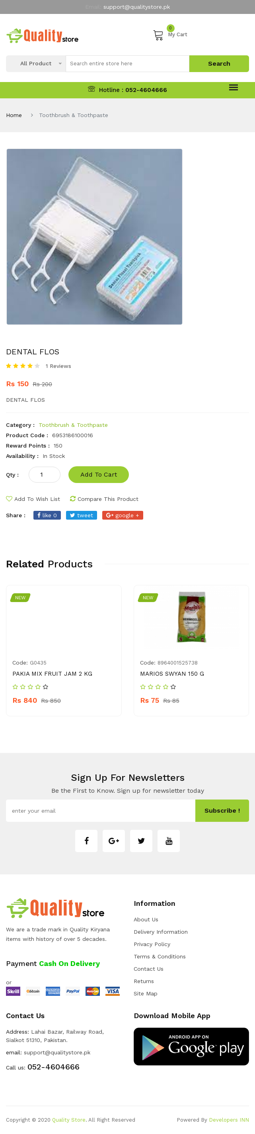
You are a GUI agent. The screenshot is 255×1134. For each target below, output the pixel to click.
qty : (12, 474)
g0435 (38, 663)
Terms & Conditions (160, 956)
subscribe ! (222, 810)
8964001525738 (178, 663)
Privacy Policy (152, 944)
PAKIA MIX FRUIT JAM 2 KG (52, 673)
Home (14, 115)
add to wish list (33, 499)
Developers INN (229, 1120)
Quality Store (69, 1120)
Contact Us (149, 969)
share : (15, 515)
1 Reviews (58, 366)
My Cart (170, 34)
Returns (144, 981)
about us (146, 919)
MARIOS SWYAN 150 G (172, 673)
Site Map (146, 993)
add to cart (98, 474)
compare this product (104, 499)
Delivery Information (161, 932)
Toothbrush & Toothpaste (73, 425)
